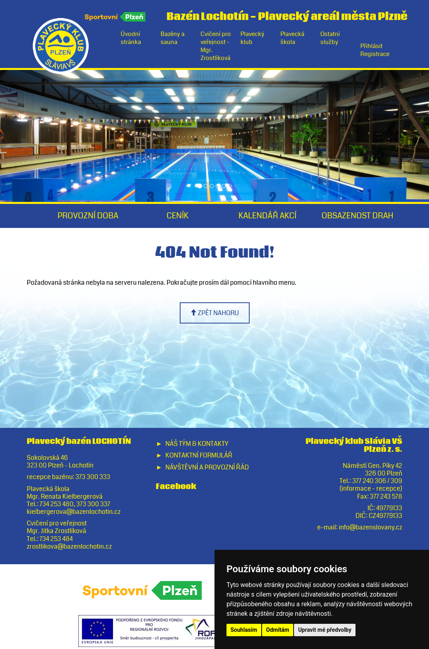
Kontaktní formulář (198, 455)
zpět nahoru (214, 313)
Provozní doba (88, 216)
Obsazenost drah (357, 216)
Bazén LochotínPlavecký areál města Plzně (287, 15)
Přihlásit (371, 46)
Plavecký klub (252, 38)
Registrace (374, 54)
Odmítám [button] (277, 630)
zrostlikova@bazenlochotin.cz (69, 546)
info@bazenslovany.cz (370, 527)
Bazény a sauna (173, 38)
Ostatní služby (330, 38)
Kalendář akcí (267, 216)
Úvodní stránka (131, 38)
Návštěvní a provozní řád (207, 467)
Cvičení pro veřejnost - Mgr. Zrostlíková (216, 46)
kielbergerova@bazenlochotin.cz (74, 511)
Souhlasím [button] (243, 630)
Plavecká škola (292, 38)
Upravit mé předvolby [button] (324, 630)
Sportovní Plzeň (116, 17)
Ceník (178, 216)
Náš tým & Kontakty (196, 443)
